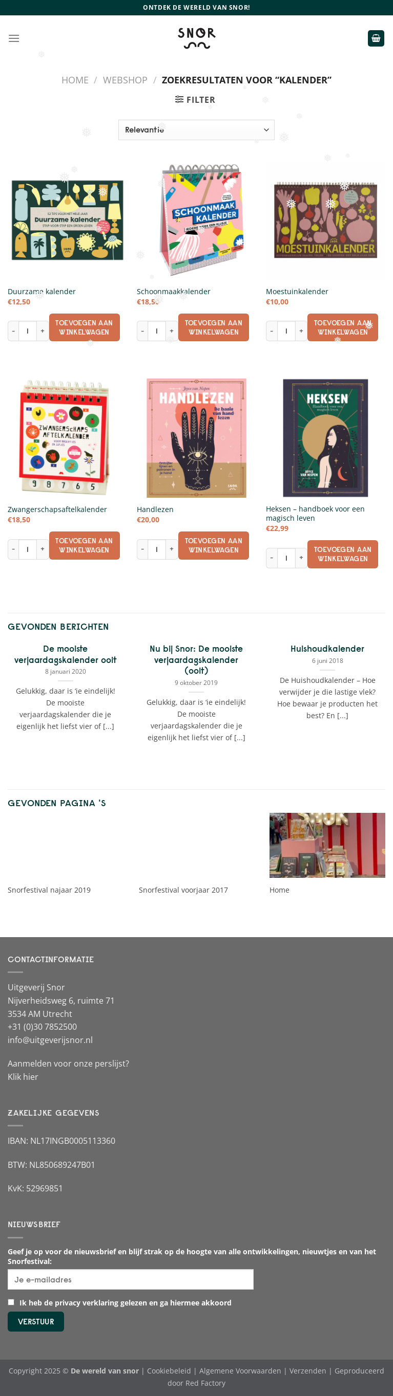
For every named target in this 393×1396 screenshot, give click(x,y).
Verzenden (307, 1371)
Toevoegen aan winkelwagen (84, 327)
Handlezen (155, 509)
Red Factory (205, 1383)
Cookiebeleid (169, 1371)
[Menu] (14, 38)
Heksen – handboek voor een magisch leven (315, 513)
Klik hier (23, 1076)
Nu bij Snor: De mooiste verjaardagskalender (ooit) (196, 660)
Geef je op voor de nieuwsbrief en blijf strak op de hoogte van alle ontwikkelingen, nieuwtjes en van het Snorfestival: (192, 1256)
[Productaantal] (27, 331)
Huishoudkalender (327, 649)
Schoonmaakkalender (174, 291)
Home (75, 79)
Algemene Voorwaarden (240, 1371)
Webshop (125, 79)
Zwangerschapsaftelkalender (57, 509)
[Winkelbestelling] (196, 130)
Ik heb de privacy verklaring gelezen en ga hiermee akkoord (120, 1303)
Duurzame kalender (42, 291)
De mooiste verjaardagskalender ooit (65, 654)
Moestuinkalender (297, 291)
